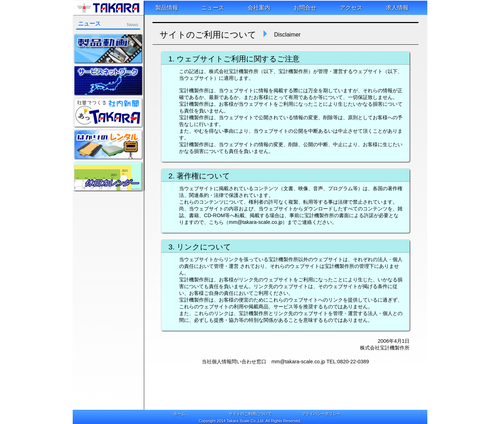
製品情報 (166, 8)
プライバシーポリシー (320, 414)
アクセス (351, 8)
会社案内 (259, 8)
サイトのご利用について (250, 414)
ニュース (212, 8)
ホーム (179, 414)
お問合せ (305, 8)
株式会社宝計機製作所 (108, 8)
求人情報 (397, 8)
